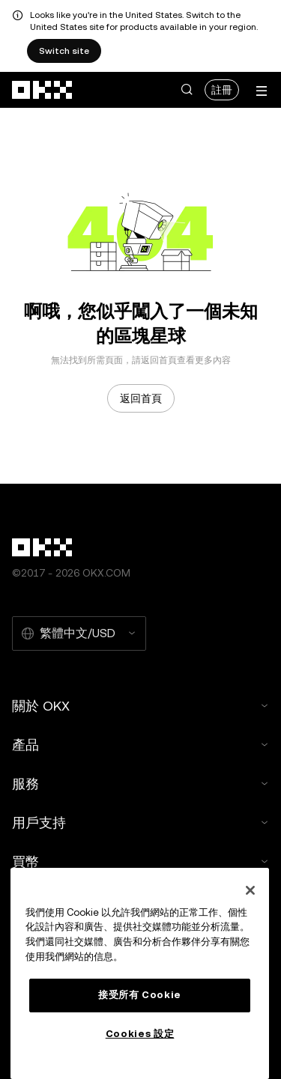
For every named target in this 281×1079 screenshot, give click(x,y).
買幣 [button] (140, 861)
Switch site (64, 51)
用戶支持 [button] (140, 822)
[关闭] (250, 890)
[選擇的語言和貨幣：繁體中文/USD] (79, 633)
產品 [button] (140, 745)
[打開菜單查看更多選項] (261, 91)
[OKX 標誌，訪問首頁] (42, 89)
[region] (139, 973)
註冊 (221, 90)
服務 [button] (140, 783)
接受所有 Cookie (139, 994)
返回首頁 (141, 398)
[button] (186, 90)
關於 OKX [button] (140, 706)
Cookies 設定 (140, 1033)
